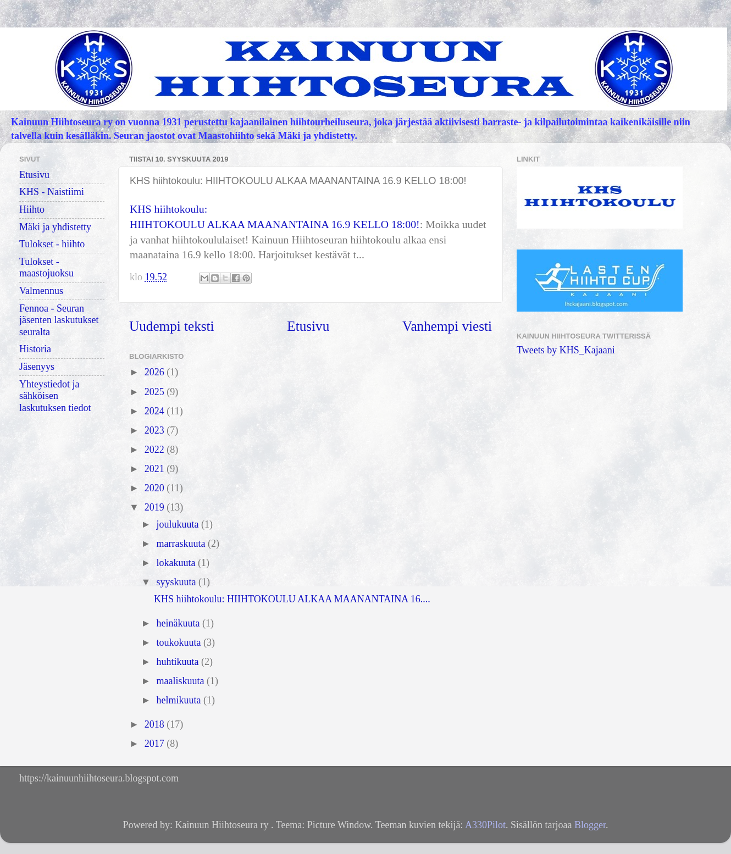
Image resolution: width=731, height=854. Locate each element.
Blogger (590, 824)
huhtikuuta (178, 661)
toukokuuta (179, 642)
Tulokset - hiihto (52, 244)
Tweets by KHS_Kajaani (566, 350)
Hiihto (32, 209)
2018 (156, 724)
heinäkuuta (179, 623)
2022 (156, 449)
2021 (156, 468)
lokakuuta (176, 562)
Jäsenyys (36, 366)
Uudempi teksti (171, 326)
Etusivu (308, 326)
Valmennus (41, 290)
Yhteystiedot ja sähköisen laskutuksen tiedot (55, 396)
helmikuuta (179, 700)
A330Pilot (485, 824)
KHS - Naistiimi (51, 191)
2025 (156, 391)
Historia (35, 348)
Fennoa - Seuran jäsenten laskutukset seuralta (58, 320)
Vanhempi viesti (447, 326)
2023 (156, 430)
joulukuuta (178, 524)
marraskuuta (181, 543)
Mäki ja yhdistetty (55, 226)
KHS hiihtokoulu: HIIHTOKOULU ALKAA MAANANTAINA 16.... (292, 599)
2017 (156, 743)
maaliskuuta (181, 680)
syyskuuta (177, 581)
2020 (156, 488)
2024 (156, 411)
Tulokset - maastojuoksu (46, 267)
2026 (156, 372)
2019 (156, 507)
